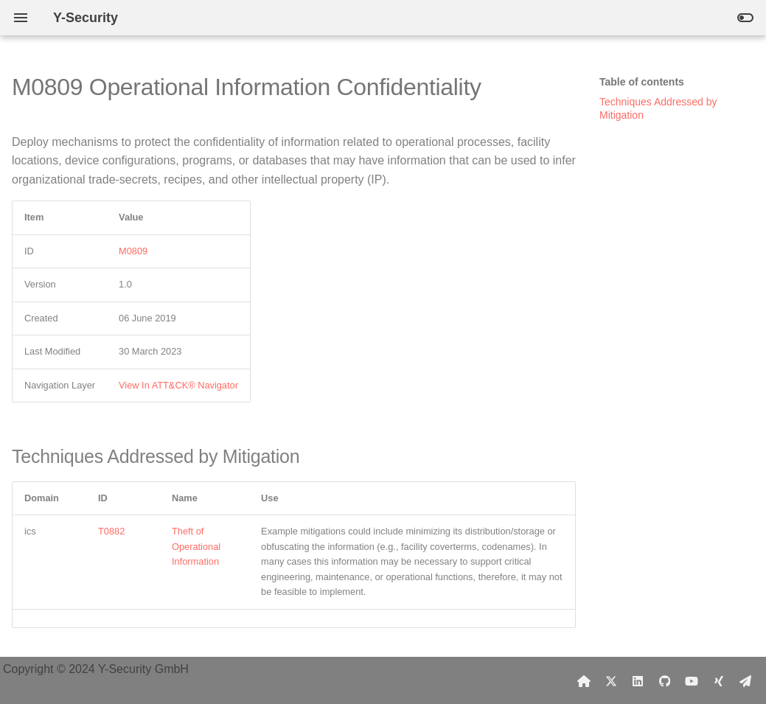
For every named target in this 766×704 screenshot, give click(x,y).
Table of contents (641, 82)
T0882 (111, 531)
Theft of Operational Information (196, 546)
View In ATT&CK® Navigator (178, 385)
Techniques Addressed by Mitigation (658, 108)
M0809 (133, 251)
